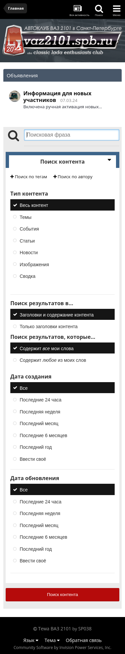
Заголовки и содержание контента (57, 314)
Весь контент (34, 205)
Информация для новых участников (57, 97)
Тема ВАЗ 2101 (54, 628)
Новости (29, 252)
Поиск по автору (73, 177)
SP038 (85, 628)
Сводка (27, 276)
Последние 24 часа (40, 399)
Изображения (34, 264)
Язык (30, 640)
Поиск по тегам (28, 177)
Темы (25, 217)
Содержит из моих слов (53, 360)
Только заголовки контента (49, 326)
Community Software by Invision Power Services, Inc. (62, 647)
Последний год (36, 447)
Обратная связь (84, 640)
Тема (52, 640)
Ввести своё (33, 458)
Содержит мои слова (47, 348)
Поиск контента (62, 594)
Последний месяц (39, 423)
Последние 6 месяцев (43, 435)
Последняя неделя (40, 411)
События (29, 229)
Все (24, 387)
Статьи (27, 240)
